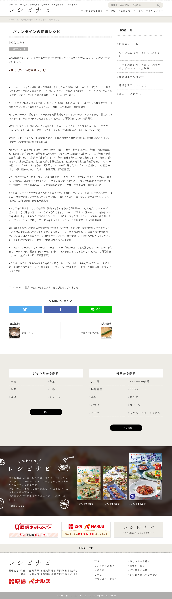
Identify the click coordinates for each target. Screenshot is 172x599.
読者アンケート (18, 49)
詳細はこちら (18, 506)
